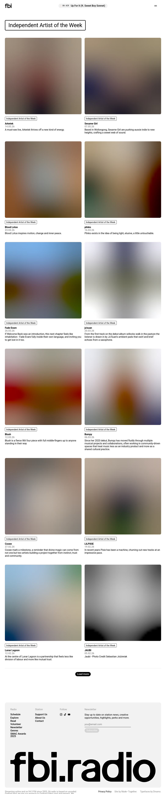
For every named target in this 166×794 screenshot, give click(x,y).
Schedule (15, 714)
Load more (83, 674)
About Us (40, 718)
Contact (39, 721)
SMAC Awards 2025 (18, 735)
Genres (14, 730)
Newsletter (16, 727)
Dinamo (157, 791)
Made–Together (129, 791)
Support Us (41, 714)
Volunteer (15, 724)
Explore (14, 718)
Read (13, 721)
